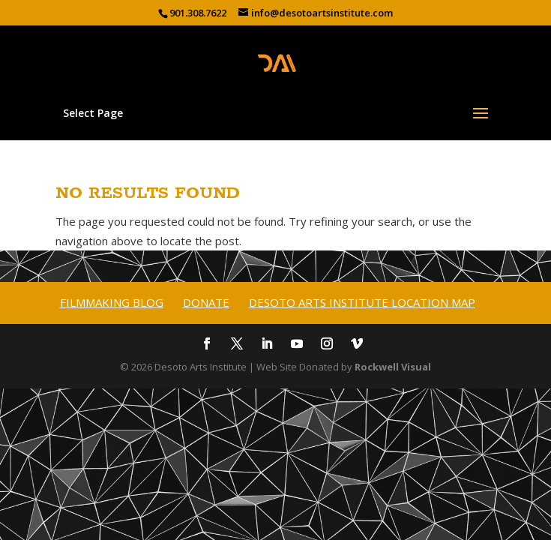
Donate (206, 302)
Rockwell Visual (393, 367)
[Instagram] (327, 345)
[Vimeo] (357, 345)
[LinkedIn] (267, 345)
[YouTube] (297, 345)
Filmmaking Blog (111, 302)
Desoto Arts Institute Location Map (362, 302)
